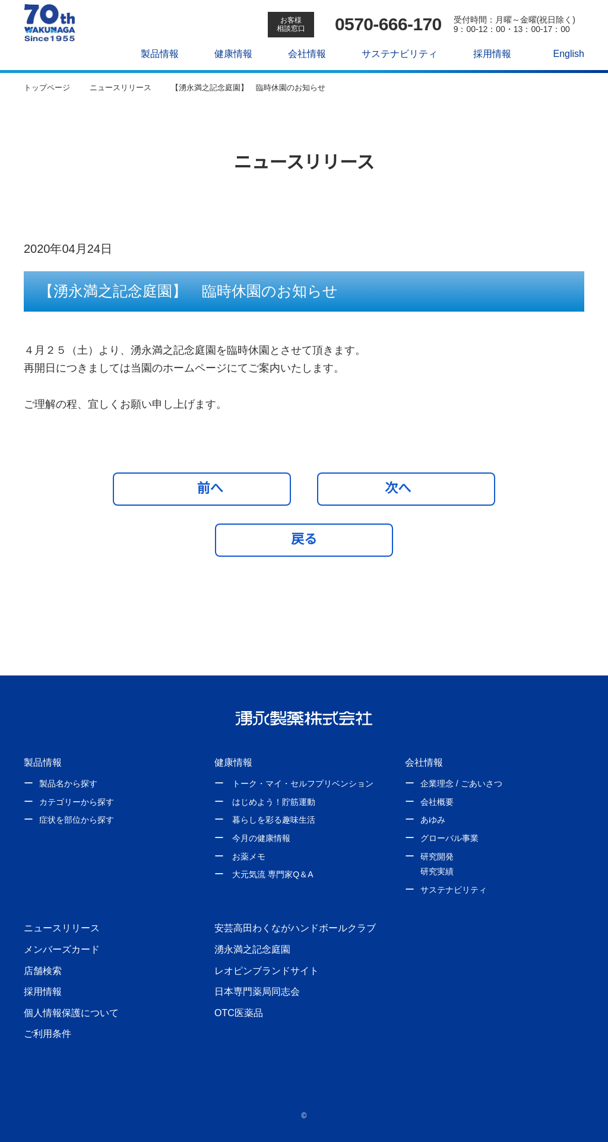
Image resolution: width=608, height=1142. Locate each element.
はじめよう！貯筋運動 (273, 802)
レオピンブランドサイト (266, 970)
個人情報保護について (71, 1012)
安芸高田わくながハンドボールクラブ (295, 928)
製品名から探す (68, 783)
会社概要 (437, 802)
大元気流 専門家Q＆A (272, 874)
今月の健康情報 (261, 838)
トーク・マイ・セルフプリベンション (302, 783)
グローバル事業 (449, 838)
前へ (205, 487)
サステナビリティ (393, 53)
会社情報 (301, 53)
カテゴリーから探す (76, 802)
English (562, 53)
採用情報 (486, 53)
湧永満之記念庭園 (252, 949)
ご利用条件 (47, 1033)
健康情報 (227, 53)
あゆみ (432, 820)
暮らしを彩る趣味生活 (273, 820)
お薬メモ (248, 856)
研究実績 (437, 871)
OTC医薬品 (238, 1012)
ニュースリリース (61, 928)
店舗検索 (43, 970)
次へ (403, 487)
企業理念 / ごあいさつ (461, 783)
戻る (304, 538)
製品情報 (154, 53)
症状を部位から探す (76, 820)
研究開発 (437, 856)
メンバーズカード (61, 949)
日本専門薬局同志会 (257, 991)
